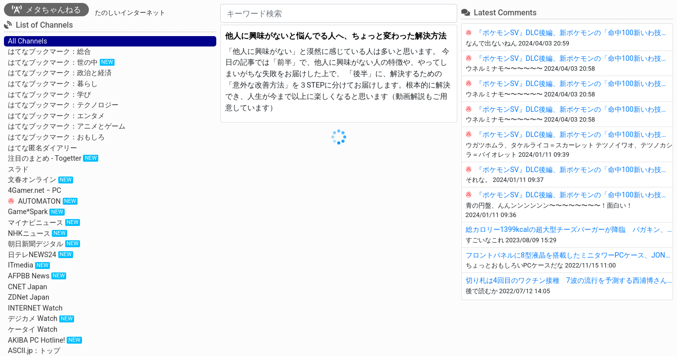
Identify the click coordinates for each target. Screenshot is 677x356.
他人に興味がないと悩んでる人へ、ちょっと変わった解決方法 (335, 36)
